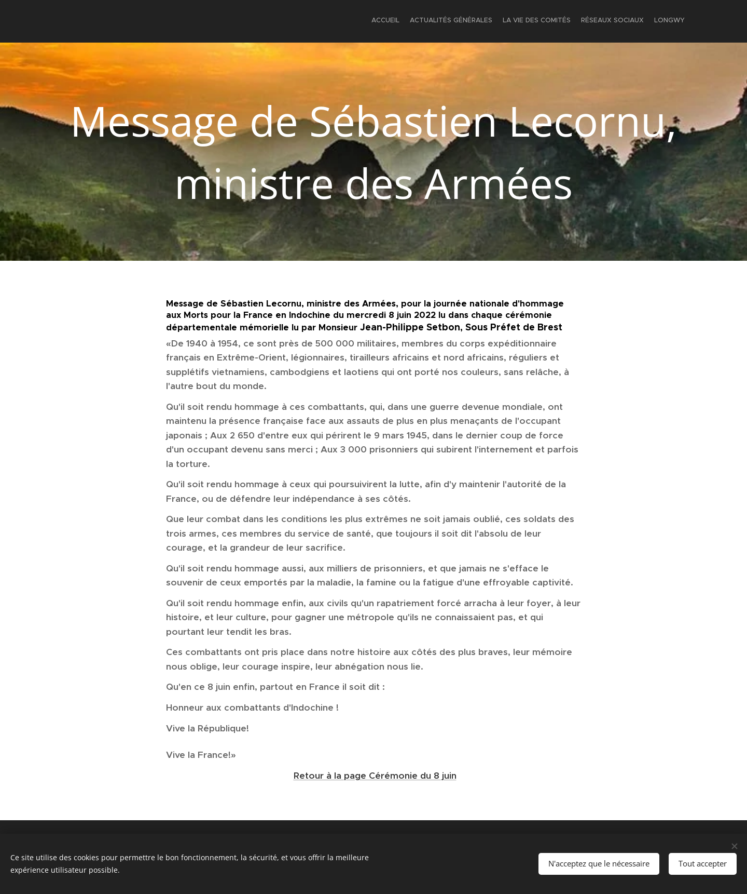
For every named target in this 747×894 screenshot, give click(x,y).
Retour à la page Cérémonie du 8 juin (375, 775)
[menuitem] (644, 21)
